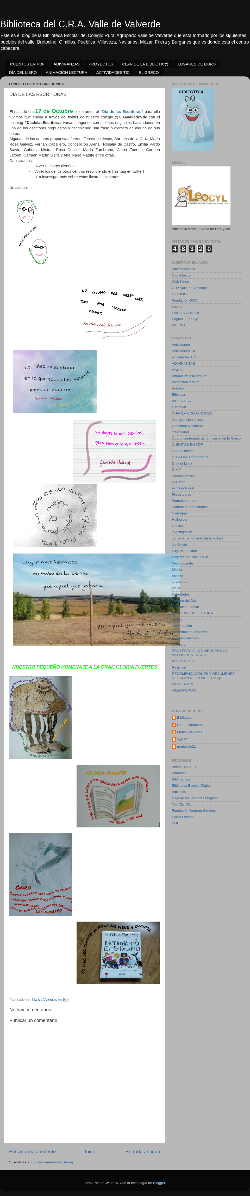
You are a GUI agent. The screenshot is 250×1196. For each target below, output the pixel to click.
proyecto (178, 644)
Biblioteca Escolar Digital (191, 786)
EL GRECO (149, 72)
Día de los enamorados (190, 457)
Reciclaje (179, 667)
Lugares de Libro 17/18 (190, 557)
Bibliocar (178, 394)
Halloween (180, 519)
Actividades (181, 345)
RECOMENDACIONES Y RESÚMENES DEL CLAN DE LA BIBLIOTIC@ (203, 676)
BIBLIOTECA (182, 401)
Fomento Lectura (185, 501)
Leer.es (177, 307)
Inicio (90, 1151)
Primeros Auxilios (185, 638)
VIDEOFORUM (184, 690)
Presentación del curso (190, 632)
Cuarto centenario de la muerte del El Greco (206, 438)
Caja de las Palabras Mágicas (195, 798)
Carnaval (179, 407)
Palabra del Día (184, 601)
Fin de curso (181, 494)
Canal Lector (182, 275)
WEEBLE (179, 325)
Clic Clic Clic (181, 804)
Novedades (181, 594)
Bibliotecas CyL (184, 269)
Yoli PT (182, 739)
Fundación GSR (184, 300)
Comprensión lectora (188, 420)
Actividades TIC (184, 351)
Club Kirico (180, 282)
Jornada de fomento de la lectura (197, 538)
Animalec (179, 773)
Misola (177, 570)
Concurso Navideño (187, 426)
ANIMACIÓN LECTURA (66, 72)
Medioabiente (182, 563)
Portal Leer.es (182, 817)
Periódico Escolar (185, 607)
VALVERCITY (182, 684)
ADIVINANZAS (67, 64)
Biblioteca (184, 717)
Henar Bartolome (190, 725)
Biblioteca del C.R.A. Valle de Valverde (80, 24)
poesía (177, 619)
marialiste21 (186, 746)
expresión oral (183, 488)
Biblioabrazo (181, 779)
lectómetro (180, 544)
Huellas (178, 526)
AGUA (177, 370)
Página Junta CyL (186, 319)
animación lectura (185, 382)
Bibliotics (179, 792)
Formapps (180, 513)
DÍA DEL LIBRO (23, 72)
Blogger (159, 1183)
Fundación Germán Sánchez (194, 811)
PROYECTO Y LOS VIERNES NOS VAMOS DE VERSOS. (200, 653)
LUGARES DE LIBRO (197, 64)
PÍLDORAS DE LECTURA (192, 613)
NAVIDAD (179, 582)
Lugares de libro (184, 551)
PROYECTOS (101, 64)
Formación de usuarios (190, 507)
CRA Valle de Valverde (189, 288)
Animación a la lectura (189, 376)
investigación (182, 532)
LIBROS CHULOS (186, 313)
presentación (182, 626)
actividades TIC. (184, 357)
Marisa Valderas (189, 732)
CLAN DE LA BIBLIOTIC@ (145, 64)
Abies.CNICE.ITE (185, 767)
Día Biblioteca (182, 451)
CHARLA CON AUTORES (192, 413)
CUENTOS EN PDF (27, 64)
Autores (178, 388)
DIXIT (176, 470)
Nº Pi (176, 588)
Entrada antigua (143, 1151)
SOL (175, 823)
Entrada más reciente (32, 1151)
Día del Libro (182, 463)
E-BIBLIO (179, 294)
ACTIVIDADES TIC (113, 72)
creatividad (180, 432)
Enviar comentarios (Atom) (52, 1162)
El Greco (179, 482)
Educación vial (183, 476)
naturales (179, 576)
